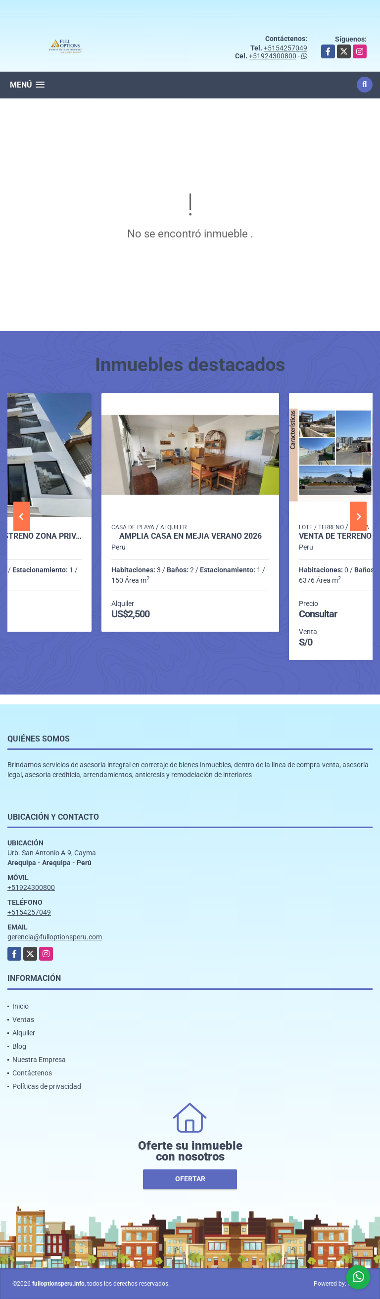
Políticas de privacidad (46, 1086)
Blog (19, 1046)
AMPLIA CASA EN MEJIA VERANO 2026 (190, 536)
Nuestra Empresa (39, 1060)
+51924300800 (272, 56)
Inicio (20, 1006)
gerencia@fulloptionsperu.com (54, 937)
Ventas (23, 1019)
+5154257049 (285, 48)
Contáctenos (32, 1073)
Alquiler (23, 1033)
